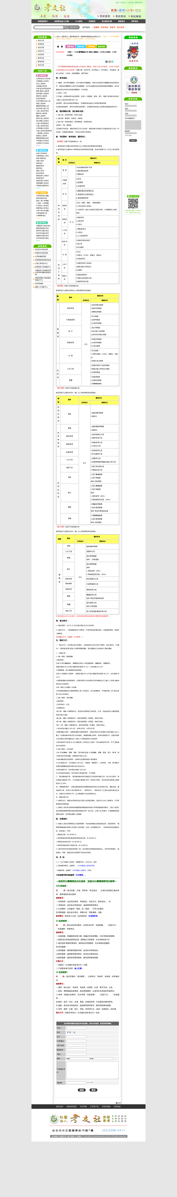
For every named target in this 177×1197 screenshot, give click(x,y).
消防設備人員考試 (42, 180)
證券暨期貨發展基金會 (43, 260)
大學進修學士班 (41, 213)
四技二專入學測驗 (42, 201)
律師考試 (39, 168)
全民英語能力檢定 (42, 238)
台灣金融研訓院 (40, 256)
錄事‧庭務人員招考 (42, 91)
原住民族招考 (41, 98)
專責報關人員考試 (42, 183)
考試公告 (41, 40)
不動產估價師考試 (42, 185)
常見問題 (83, 1162)
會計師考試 (40, 173)
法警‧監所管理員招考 (43, 88)
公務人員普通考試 (42, 123)
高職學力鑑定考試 (42, 236)
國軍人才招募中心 (41, 287)
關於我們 (59, 1162)
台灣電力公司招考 (42, 143)
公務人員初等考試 (42, 111)
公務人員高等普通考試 (44, 131)
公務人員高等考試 (42, 126)
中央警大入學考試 (42, 206)
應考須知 (41, 58)
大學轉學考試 (41, 215)
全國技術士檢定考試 (43, 226)
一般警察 (95, 27)
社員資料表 (93, 916)
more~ (38, 146)
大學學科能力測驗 (42, 196)
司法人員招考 (41, 83)
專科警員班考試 (41, 198)
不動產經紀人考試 (42, 156)
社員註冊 (131, 2)
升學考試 (91, 46)
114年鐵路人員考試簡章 (86, 866)
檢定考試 (101, 46)
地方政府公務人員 (42, 108)
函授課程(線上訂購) (61, 21)
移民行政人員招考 (42, 118)
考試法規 (41, 65)
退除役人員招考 (41, 136)
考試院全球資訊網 (41, 249)
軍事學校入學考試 (42, 208)
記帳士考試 (40, 161)
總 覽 (60, 47)
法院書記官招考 (41, 86)
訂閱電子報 (94, 1162)
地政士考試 (40, 171)
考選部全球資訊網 (41, 253)
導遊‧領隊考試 (41, 158)
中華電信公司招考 (42, 141)
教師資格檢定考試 (42, 228)
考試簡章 (41, 54)
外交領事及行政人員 (43, 101)
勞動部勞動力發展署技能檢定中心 (43, 279)
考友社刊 (41, 51)
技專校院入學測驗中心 (43, 267)
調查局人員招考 (41, 96)
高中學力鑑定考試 (42, 233)
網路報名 (121, 21)
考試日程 (41, 47)
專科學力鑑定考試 (42, 231)
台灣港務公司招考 (42, 128)
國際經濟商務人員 (42, 106)
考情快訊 (41, 44)
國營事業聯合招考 (42, 138)
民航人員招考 (41, 103)
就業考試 (65, 36)
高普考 (112, 27)
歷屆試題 (41, 61)
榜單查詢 (134, 21)
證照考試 (80, 46)
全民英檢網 (39, 283)
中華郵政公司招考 (42, 81)
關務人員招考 (41, 116)
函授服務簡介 (43, 21)
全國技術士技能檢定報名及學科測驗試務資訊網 (43, 272)
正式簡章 (79, 875)
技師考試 (39, 163)
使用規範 (117, 1162)
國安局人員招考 (41, 113)
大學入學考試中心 (41, 263)
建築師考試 (40, 166)
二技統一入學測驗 (42, 203)
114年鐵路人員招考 (79, 870)
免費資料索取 (71, 1162)
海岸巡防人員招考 (42, 93)
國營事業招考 (74, 36)
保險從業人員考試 (42, 176)
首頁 (117, 2)
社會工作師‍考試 (41, 153)
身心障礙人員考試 (42, 121)
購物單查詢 (138, 2)
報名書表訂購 (107, 21)
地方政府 (120, 27)
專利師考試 (40, 178)
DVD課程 (78, 21)
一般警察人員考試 (42, 133)
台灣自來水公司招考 (43, 79)
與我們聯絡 (106, 1162)
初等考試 (104, 27)
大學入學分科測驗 (42, 210)
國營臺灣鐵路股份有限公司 (90, 36)
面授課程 (92, 21)
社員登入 (123, 2)
